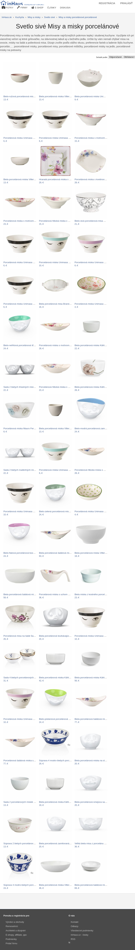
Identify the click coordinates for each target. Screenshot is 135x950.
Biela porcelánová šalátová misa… (20, 594)
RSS (73, 939)
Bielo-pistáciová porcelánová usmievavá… (60, 719)
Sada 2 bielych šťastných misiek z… (21, 387)
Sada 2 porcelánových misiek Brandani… (24, 802)
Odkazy (74, 926)
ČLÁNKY (51, 7)
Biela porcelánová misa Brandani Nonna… (60, 304)
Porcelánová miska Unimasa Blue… (57, 262)
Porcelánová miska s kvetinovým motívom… (97, 179)
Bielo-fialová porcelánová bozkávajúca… (23, 553)
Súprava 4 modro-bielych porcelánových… (60, 760)
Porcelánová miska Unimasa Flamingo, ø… (96, 304)
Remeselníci (12, 926)
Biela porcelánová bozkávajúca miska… (59, 636)
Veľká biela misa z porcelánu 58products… (96, 843)
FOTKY (7, 7)
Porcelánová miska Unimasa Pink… (93, 262)
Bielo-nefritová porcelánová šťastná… (22, 345)
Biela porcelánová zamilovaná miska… (58, 843)
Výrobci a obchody (15, 922)
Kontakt (74, 922)
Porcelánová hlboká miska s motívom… (59, 221)
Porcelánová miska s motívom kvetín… (94, 138)
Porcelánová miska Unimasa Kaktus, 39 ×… (97, 511)
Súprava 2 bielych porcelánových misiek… (24, 843)
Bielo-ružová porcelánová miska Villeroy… (24, 96)
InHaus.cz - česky (79, 935)
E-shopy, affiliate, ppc (16, 935)
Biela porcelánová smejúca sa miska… (94, 802)
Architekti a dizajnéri (16, 930)
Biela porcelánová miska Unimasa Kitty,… (96, 96)
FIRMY (22, 7)
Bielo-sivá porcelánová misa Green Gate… (96, 221)
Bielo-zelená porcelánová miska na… (58, 511)
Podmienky (11, 939)
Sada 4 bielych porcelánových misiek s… (24, 677)
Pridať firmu (11, 943)
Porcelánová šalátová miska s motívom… (24, 760)
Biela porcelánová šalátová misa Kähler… (96, 885)
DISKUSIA (65, 7)
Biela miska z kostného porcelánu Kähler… (96, 594)
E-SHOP (37, 7)
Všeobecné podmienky (82, 930)
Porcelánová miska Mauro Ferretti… (21, 428)
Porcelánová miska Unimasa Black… (22, 138)
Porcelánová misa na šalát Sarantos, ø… (24, 636)
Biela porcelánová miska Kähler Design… (95, 345)
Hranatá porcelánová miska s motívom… (59, 179)
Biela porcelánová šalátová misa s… (57, 553)
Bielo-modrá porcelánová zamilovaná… (94, 428)
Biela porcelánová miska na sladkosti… (94, 760)
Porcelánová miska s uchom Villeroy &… (59, 594)
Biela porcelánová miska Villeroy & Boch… (60, 96)
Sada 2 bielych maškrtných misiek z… (22, 470)
